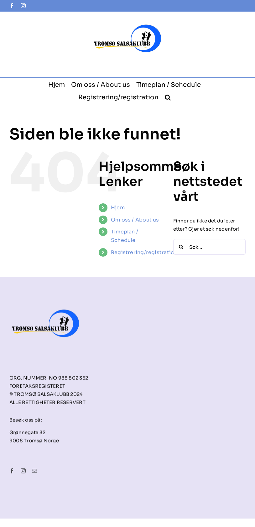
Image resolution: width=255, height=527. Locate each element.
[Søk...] (209, 247)
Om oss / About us (135, 220)
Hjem (118, 207)
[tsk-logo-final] (45, 303)
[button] (168, 96)
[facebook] (11, 472)
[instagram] (23, 472)
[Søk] (181, 247)
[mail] (34, 472)
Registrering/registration (144, 252)
